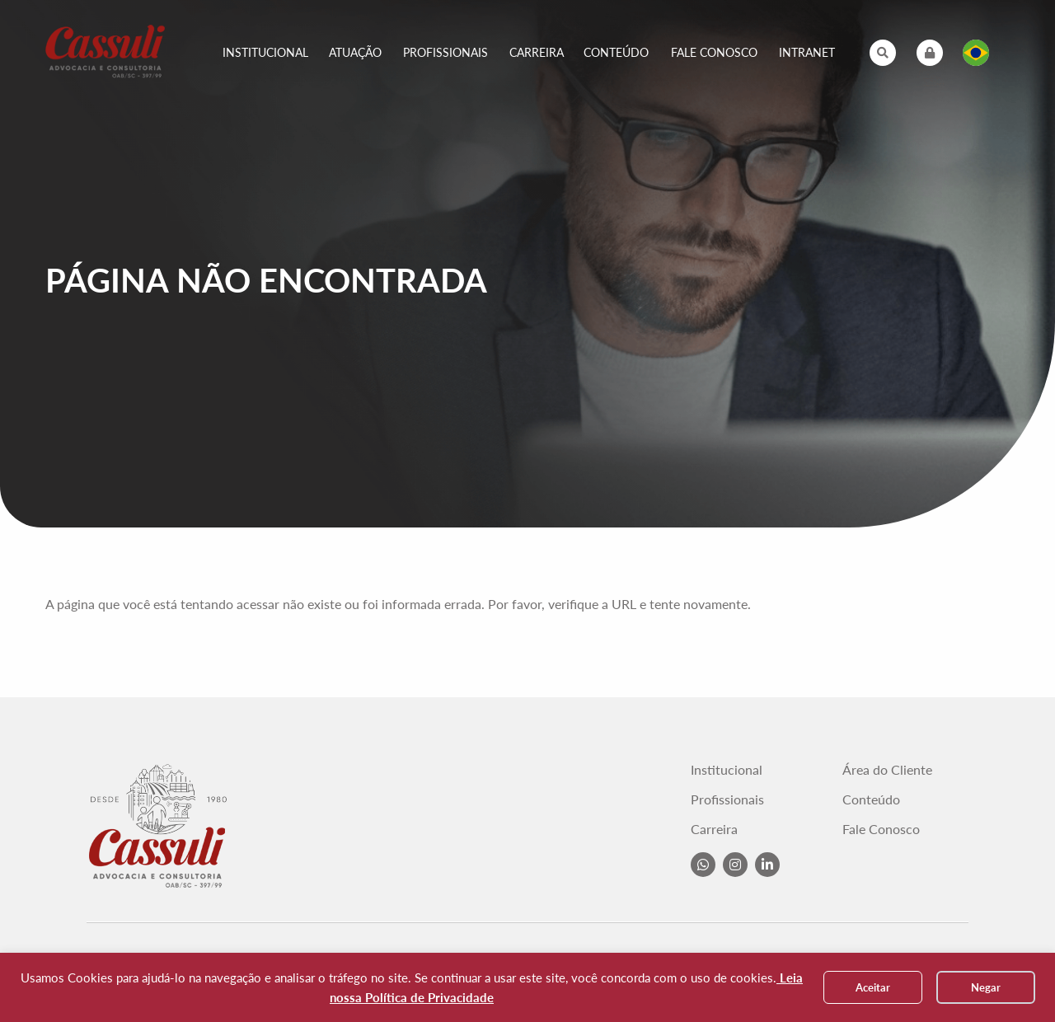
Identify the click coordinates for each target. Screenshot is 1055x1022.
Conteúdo (616, 52)
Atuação (355, 52)
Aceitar (873, 987)
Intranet (807, 52)
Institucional (265, 52)
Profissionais (445, 52)
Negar (986, 987)
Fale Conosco (714, 52)
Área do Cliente (887, 769)
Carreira (536, 52)
